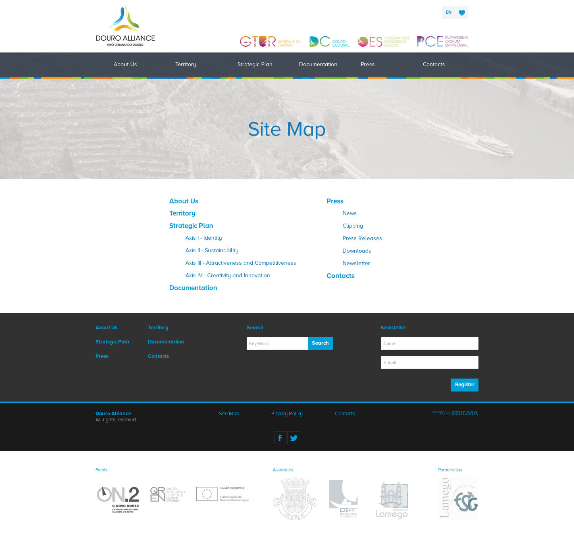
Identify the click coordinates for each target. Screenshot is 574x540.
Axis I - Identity (203, 237)
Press (368, 64)
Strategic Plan (254, 64)
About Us (125, 64)
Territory (185, 64)
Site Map (229, 413)
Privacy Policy (287, 413)
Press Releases (362, 238)
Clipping (353, 225)
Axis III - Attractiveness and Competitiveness (240, 263)
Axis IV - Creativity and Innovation (227, 275)
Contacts (434, 64)
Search (320, 343)
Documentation (318, 64)
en (448, 12)
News (350, 213)
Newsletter (356, 263)
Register (464, 384)
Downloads (357, 250)
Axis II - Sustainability (212, 250)
